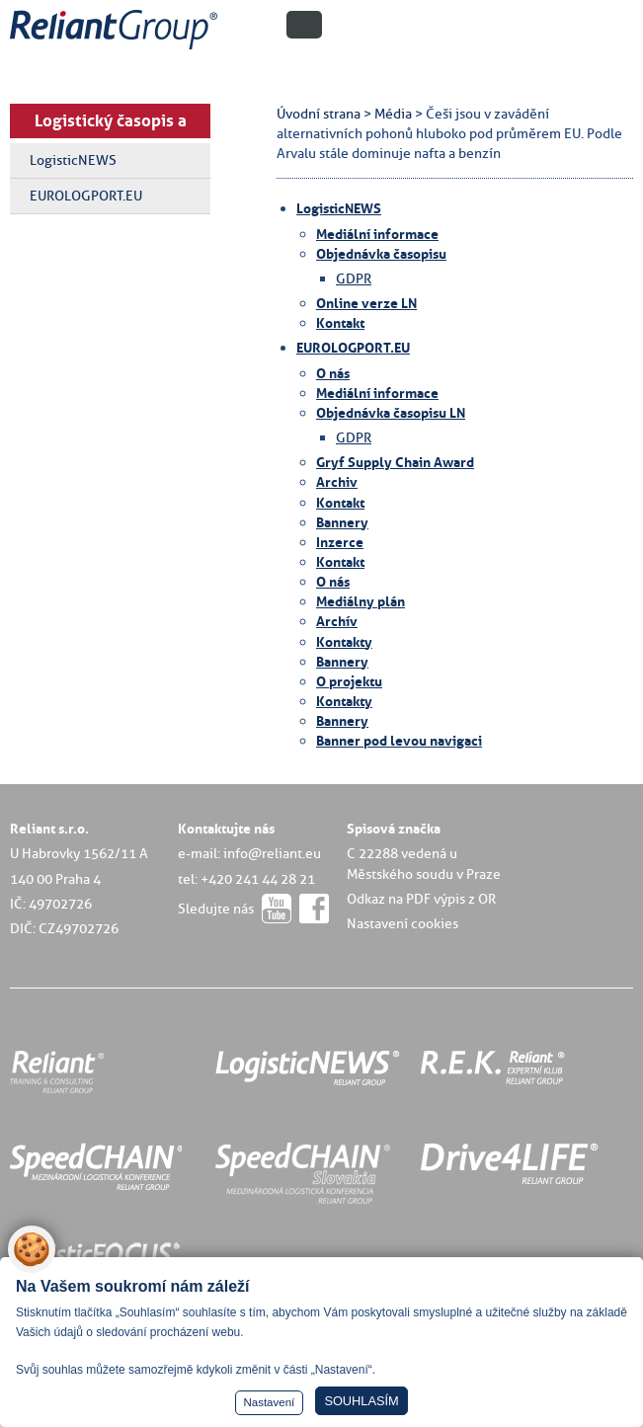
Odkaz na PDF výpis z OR (421, 899)
